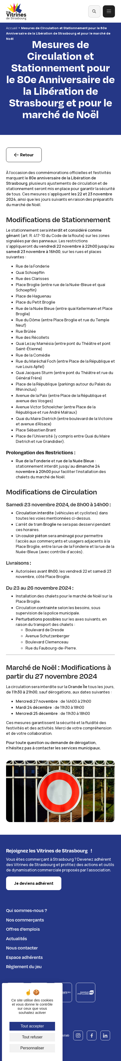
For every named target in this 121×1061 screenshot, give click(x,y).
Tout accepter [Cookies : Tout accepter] (32, 1026)
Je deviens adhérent (33, 883)
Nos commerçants (25, 919)
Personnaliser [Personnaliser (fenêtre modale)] (32, 1048)
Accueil (11, 28)
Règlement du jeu (24, 966)
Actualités (16, 938)
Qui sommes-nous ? (26, 909)
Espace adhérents (24, 956)
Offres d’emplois (23, 928)
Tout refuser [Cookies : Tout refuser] (32, 1037)
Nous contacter (22, 947)
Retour (27, 155)
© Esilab (63, 1035)
